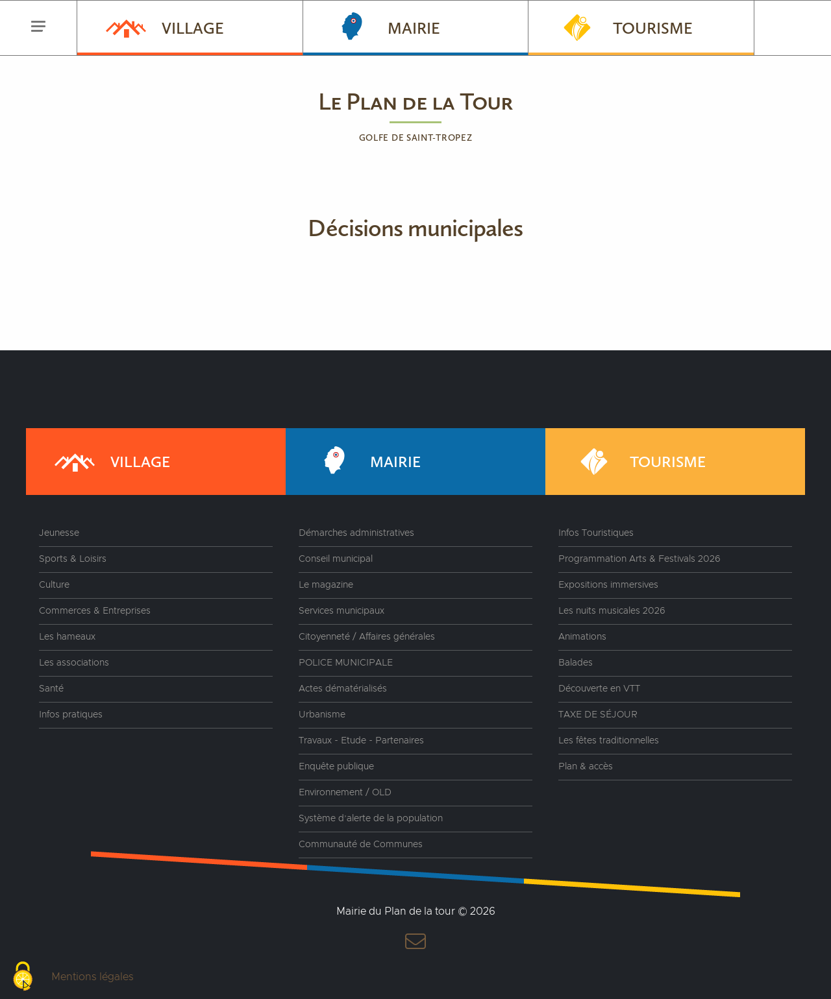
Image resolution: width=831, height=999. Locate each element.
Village (163, 26)
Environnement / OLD (345, 792)
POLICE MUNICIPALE (346, 663)
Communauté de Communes (361, 844)
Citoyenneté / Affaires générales (367, 637)
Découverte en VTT (599, 688)
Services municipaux (341, 611)
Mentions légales (92, 977)
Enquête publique (336, 766)
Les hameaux (67, 637)
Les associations (74, 663)
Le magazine (326, 585)
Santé (51, 688)
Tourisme (623, 26)
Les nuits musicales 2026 (611, 611)
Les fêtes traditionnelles (608, 740)
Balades (575, 663)
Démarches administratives (356, 533)
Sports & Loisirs (72, 559)
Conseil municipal (336, 559)
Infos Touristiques (596, 533)
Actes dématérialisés (343, 688)
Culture (54, 585)
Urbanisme (322, 714)
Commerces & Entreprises (95, 611)
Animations (582, 637)
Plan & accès (585, 766)
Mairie (384, 26)
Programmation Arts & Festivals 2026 (639, 559)
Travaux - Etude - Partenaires (361, 740)
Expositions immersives (608, 585)
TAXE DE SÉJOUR (598, 714)
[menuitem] (190, 28)
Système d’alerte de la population (371, 818)
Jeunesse (59, 533)
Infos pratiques (71, 714)
